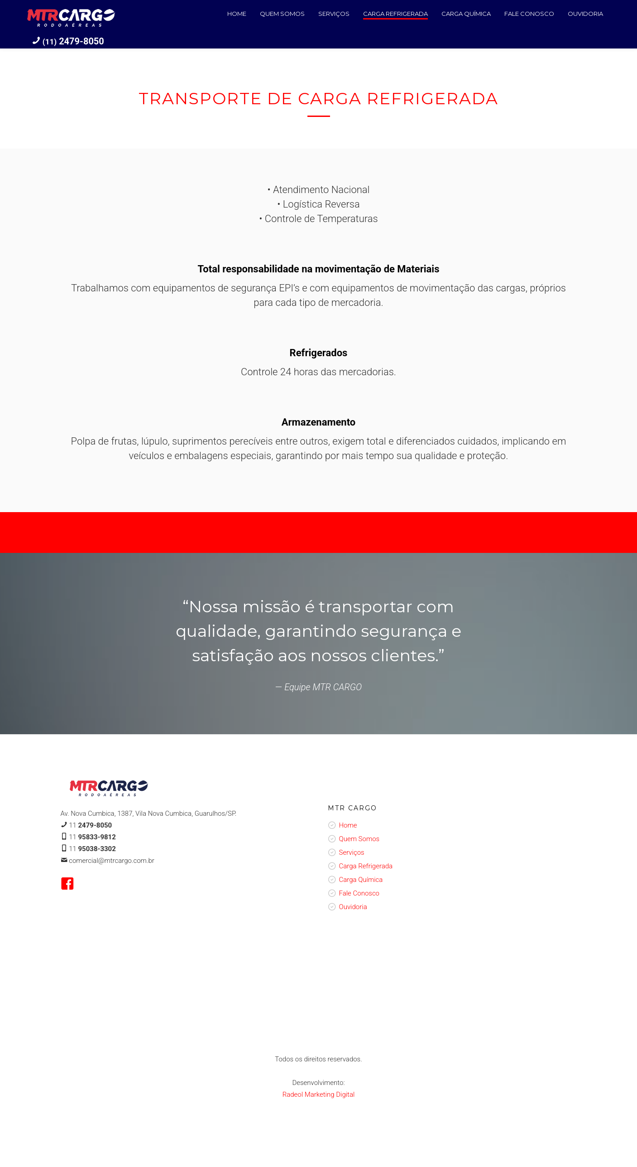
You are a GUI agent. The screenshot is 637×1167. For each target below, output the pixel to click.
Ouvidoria (353, 907)
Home (348, 825)
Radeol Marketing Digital (319, 1094)
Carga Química (361, 880)
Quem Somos (359, 839)
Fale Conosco (359, 893)
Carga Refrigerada (366, 866)
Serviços (351, 852)
